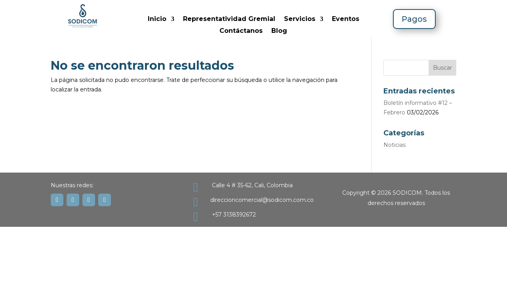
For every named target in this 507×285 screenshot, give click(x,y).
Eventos (345, 19)
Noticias (394, 144)
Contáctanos (241, 31)
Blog (279, 31)
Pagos (414, 19)
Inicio (157, 19)
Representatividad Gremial (229, 19)
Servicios (299, 19)
